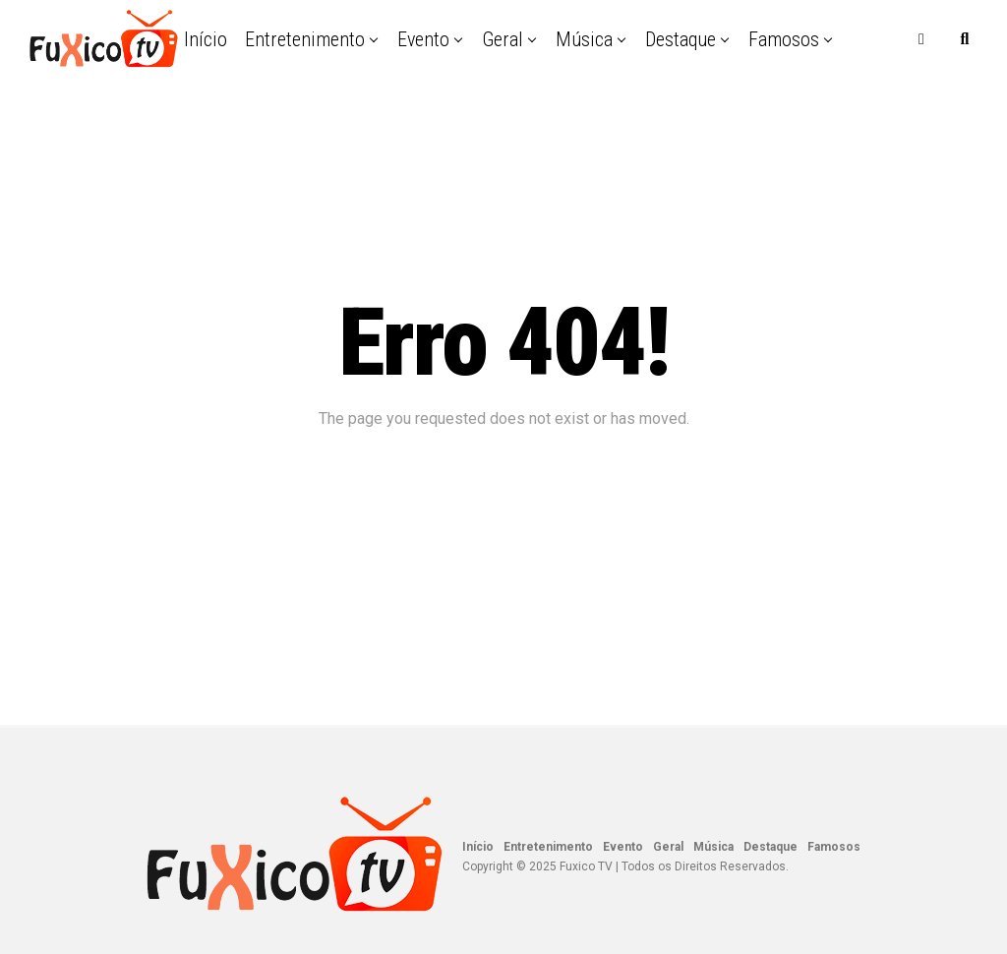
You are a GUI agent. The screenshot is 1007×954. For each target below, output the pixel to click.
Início (205, 39)
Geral (502, 39)
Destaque (680, 39)
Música (584, 39)
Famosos (783, 39)
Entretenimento (305, 39)
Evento (423, 39)
